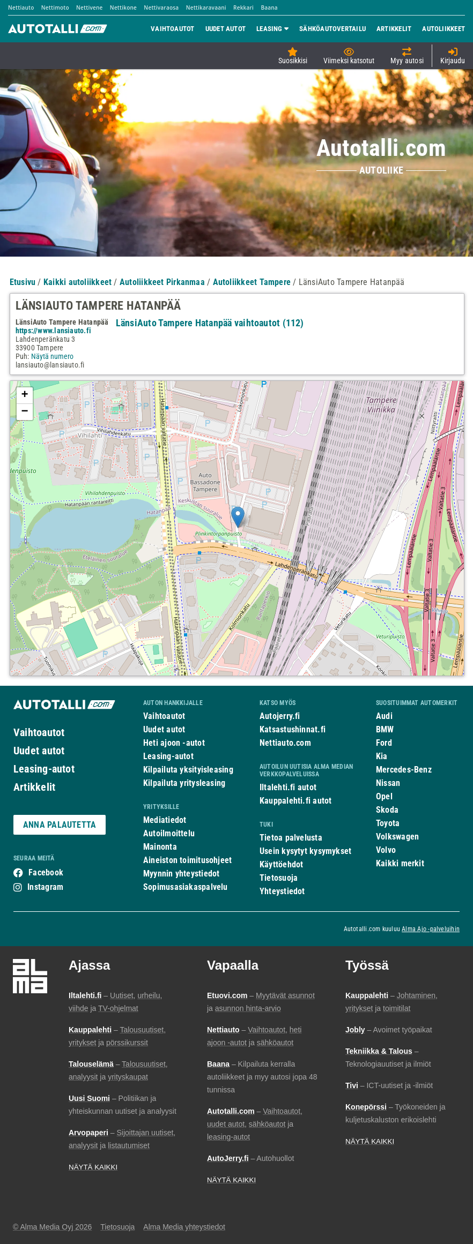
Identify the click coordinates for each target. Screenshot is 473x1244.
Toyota (388, 823)
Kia (382, 756)
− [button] (24, 412)
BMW (385, 729)
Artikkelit (34, 787)
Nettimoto (55, 7)
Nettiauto (21, 7)
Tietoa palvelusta (291, 838)
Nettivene (89, 7)
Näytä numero (52, 356)
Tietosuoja (279, 878)
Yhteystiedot (282, 891)
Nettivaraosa (161, 7)
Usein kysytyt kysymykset (305, 851)
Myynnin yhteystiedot (181, 873)
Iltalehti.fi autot (288, 787)
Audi (384, 716)
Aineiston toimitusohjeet (187, 860)
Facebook (45, 872)
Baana (269, 7)
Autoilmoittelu (169, 833)
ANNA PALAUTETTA (59, 825)
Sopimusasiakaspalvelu (185, 887)
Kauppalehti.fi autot (296, 801)
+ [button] (24, 395)
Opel (384, 796)
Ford (384, 743)
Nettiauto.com (285, 743)
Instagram (45, 887)
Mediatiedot (164, 820)
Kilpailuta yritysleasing (184, 783)
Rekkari (243, 7)
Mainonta (160, 847)
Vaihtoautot (38, 732)
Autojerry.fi (280, 716)
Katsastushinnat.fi (293, 729)
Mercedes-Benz (404, 770)
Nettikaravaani (206, 7)
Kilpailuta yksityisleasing (188, 770)
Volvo (386, 850)
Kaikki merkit (400, 863)
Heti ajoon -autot (174, 743)
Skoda (387, 810)
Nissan (388, 783)
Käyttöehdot (281, 864)
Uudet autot (38, 750)
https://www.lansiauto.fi (53, 330)
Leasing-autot (44, 768)
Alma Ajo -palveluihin (431, 929)
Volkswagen (397, 836)
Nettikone (123, 7)
